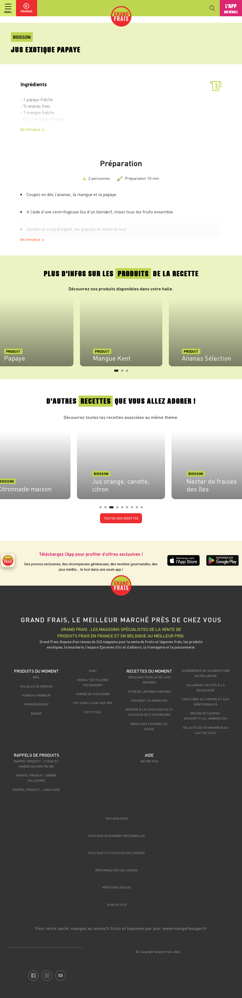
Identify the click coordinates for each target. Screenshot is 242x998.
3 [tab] (128, 372)
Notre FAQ (149, 761)
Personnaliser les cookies (116, 870)
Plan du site (117, 905)
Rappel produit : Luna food (36, 789)
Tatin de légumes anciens (149, 691)
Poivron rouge (36, 704)
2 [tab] (124, 372)
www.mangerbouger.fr (185, 928)
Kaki (92, 670)
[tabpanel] (121, 332)
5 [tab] (124, 509)
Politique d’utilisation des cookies (116, 853)
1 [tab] (117, 372)
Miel (36, 677)
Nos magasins (117, 818)
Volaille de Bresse (36, 686)
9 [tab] (143, 509)
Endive (36, 713)
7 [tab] (133, 509)
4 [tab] (119, 509)
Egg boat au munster (149, 700)
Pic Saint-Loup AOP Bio (92, 703)
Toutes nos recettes (121, 518)
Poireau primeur (36, 695)
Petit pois (92, 712)
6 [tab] (128, 509)
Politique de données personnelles (116, 836)
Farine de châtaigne (93, 694)
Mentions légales (116, 887)
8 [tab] (138, 509)
